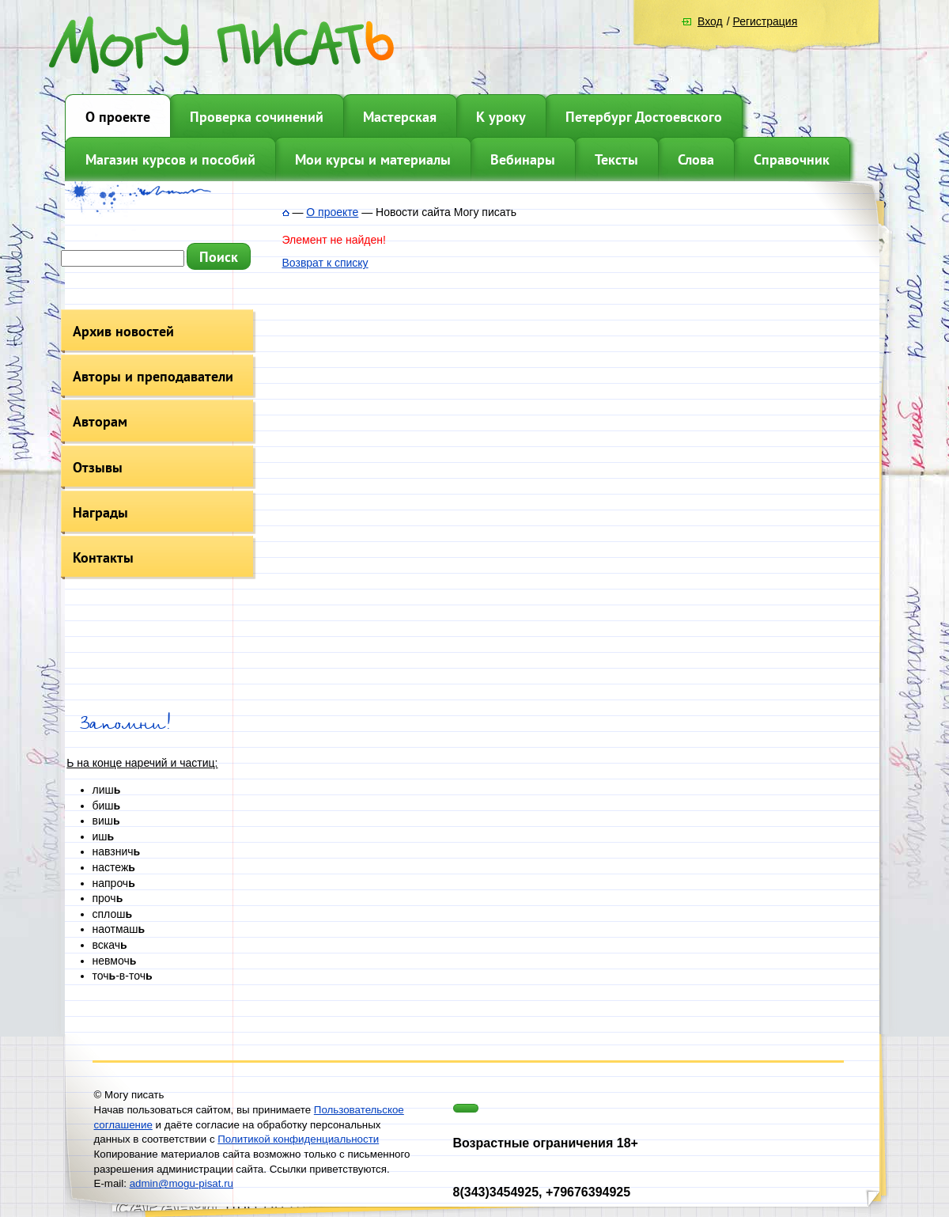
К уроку (501, 117)
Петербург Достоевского (643, 117)
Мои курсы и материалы (373, 159)
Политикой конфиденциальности (298, 1139)
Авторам (100, 421)
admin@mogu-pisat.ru (181, 1183)
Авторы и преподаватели (153, 376)
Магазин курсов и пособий (170, 159)
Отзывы (98, 467)
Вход (710, 21)
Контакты (103, 557)
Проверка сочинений (256, 117)
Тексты (616, 159)
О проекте (117, 117)
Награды (100, 512)
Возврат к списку (325, 262)
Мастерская (400, 117)
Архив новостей (123, 331)
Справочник (792, 159)
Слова (696, 159)
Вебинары (522, 159)
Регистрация (764, 21)
